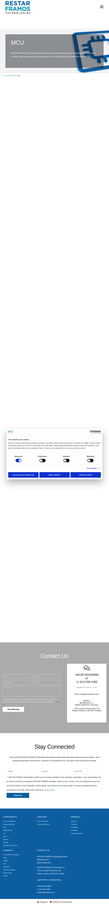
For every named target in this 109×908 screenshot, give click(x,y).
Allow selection (54, 475)
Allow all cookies (85, 475)
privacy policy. (49, 790)
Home (5, 75)
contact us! (90, 56)
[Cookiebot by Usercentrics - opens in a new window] (91, 431)
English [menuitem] (44, 902)
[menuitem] (42, 902)
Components (12, 75)
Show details (92, 468)
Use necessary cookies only (23, 475)
